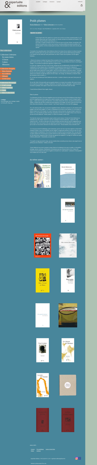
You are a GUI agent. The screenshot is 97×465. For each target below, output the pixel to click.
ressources (52, 1)
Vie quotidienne (40, 449)
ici (11, 103)
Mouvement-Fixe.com (41, 463)
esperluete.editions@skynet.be (58, 458)
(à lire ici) (75, 104)
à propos (59, 1)
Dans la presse (34, 94)
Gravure (33, 449)
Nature (32, 451)
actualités (38, 1)
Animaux (38, 451)
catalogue (45, 1)
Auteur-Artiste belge (50, 449)
